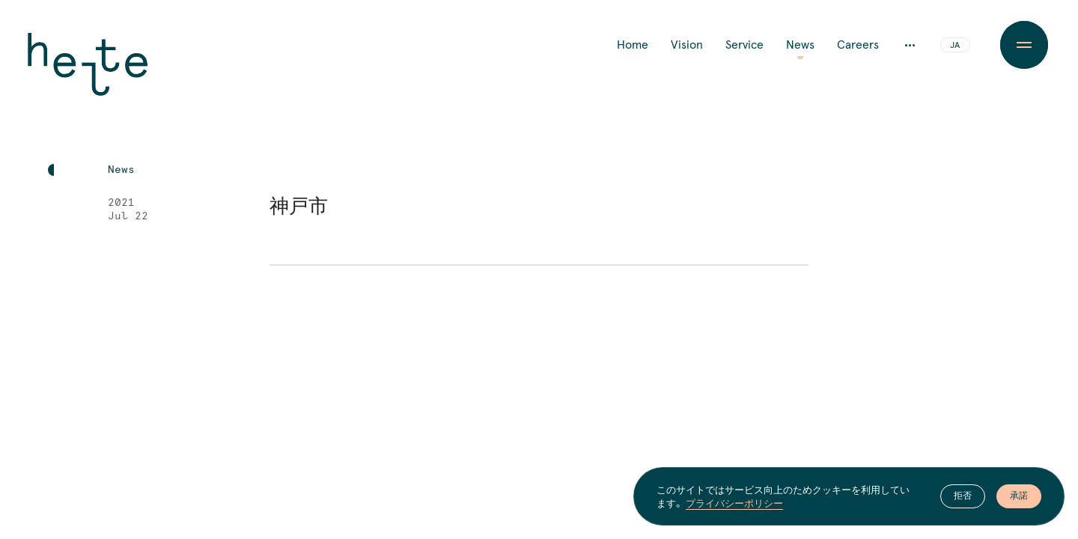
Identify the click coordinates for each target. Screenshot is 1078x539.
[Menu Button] (1024, 45)
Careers (858, 45)
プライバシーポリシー (734, 503)
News (800, 45)
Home (632, 45)
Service (744, 45)
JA (955, 45)
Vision (687, 45)
